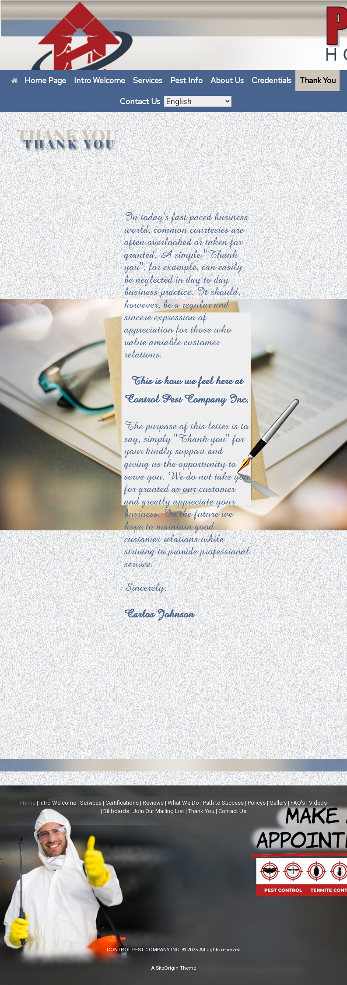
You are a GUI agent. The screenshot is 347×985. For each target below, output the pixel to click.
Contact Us (140, 101)
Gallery (278, 802)
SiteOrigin (167, 968)
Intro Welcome (99, 80)
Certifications (122, 802)
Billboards (116, 811)
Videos (318, 802)
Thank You (317, 80)
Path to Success (223, 802)
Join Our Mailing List (158, 811)
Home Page (38, 80)
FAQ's (298, 802)
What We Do (183, 802)
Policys (257, 802)
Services (147, 80)
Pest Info (186, 80)
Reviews (153, 802)
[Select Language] (197, 101)
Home (27, 802)
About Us (227, 80)
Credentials (271, 80)
